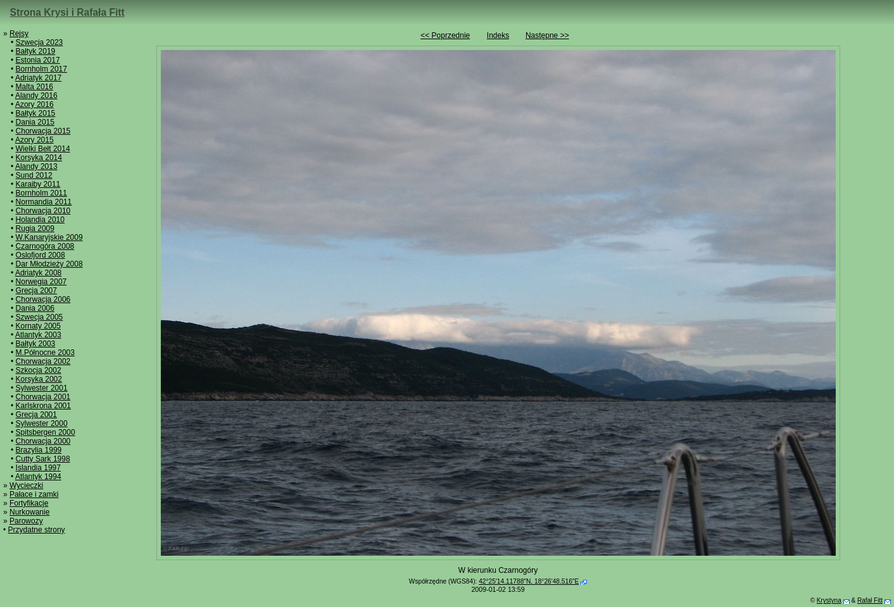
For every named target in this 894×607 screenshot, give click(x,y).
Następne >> (547, 35)
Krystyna (829, 600)
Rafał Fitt (870, 600)
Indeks (498, 35)
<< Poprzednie (445, 35)
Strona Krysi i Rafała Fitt (67, 12)
